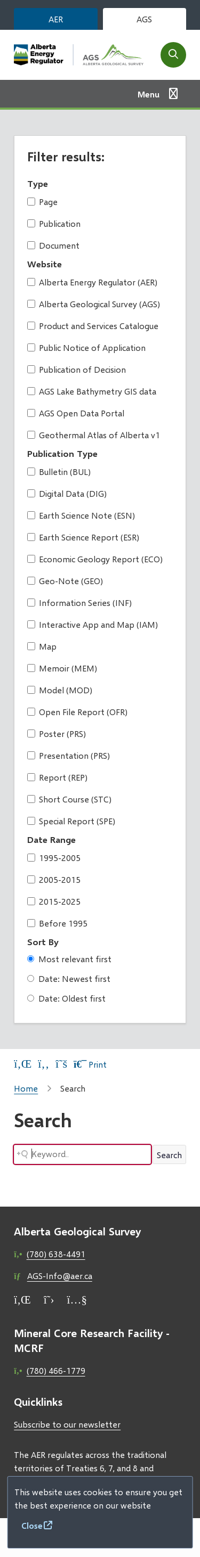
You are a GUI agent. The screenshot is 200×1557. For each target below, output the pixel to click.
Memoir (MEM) (62, 668)
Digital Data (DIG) (67, 493)
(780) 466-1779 (56, 1370)
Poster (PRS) (56, 733)
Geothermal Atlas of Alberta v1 (93, 435)
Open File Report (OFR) (77, 712)
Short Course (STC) (69, 799)
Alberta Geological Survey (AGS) (93, 304)
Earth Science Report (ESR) (83, 537)
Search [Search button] (169, 1155)
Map (42, 646)
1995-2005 (54, 858)
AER (56, 19)
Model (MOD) (59, 690)
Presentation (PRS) (68, 755)
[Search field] (82, 1154)
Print (90, 1064)
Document (53, 245)
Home (26, 1088)
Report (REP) (57, 777)
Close (32, 1525)
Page (42, 201)
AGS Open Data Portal (75, 413)
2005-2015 (54, 879)
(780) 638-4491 (56, 1254)
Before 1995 (57, 923)
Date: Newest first (68, 978)
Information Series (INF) (79, 602)
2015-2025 (54, 901)
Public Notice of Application (86, 347)
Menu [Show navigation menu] (148, 94)
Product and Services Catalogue (92, 326)
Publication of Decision (76, 369)
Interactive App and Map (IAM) (92, 624)
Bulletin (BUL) (59, 471)
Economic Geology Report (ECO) (95, 559)
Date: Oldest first (66, 998)
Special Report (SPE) (71, 821)
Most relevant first (69, 959)
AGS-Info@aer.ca (59, 1276)
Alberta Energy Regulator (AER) (92, 282)
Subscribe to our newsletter (67, 1424)
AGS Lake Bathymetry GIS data (91, 391)
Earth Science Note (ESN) (81, 515)
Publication (54, 223)
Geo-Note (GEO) (65, 581)
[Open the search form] (173, 55)
